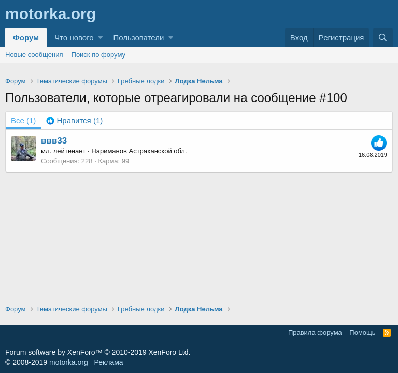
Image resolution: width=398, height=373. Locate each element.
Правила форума (315, 332)
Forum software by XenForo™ (97, 352)
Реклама (108, 362)
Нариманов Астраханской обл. (139, 151)
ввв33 (54, 141)
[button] (100, 37)
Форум (26, 37)
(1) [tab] (23, 120)
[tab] (74, 120)
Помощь (362, 332)
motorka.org (68, 362)
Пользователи (138, 37)
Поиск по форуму (98, 55)
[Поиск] (383, 37)
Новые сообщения (34, 55)
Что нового (73, 37)
